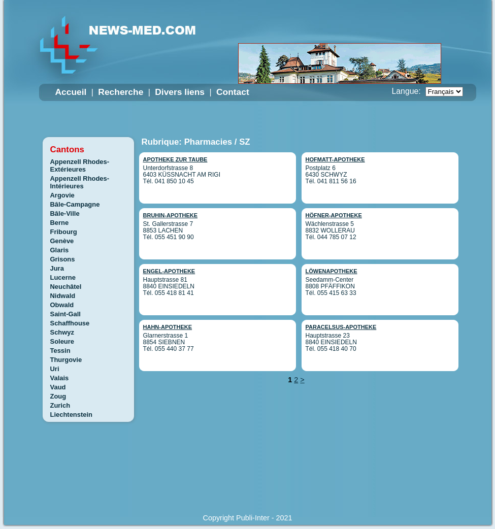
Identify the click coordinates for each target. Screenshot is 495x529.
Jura (57, 268)
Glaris (59, 250)
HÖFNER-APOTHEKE (334, 215)
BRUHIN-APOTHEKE (170, 215)
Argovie (62, 195)
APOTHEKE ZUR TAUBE (175, 159)
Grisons (62, 259)
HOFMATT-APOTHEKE (335, 159)
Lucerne (63, 277)
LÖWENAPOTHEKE (331, 271)
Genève (62, 241)
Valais (59, 378)
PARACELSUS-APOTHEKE (341, 327)
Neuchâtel (66, 286)
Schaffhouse (70, 323)
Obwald (62, 305)
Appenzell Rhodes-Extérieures (80, 165)
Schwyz (62, 332)
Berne (59, 222)
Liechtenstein (71, 414)
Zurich (60, 405)
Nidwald (63, 296)
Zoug (58, 396)
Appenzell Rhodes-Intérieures (80, 182)
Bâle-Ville (65, 213)
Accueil (71, 92)
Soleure (62, 341)
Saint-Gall (65, 314)
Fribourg (63, 232)
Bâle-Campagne (75, 204)
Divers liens (180, 92)
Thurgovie (66, 359)
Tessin (60, 350)
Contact (232, 92)
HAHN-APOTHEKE (167, 327)
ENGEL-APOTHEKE (169, 271)
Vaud (58, 387)
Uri (54, 369)
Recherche (120, 92)
